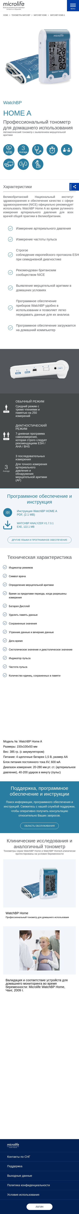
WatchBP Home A (57, 15)
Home (5, 15)
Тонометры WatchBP (20, 15)
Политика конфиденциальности (28, 1185)
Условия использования (23, 1194)
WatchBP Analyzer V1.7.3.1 (35, 523)
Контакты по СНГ (18, 1156)
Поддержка (14, 1166)
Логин (39, 1206)
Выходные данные (19, 1175)
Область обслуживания (39, 826)
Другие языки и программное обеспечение (39, 540)
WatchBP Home (40, 15)
